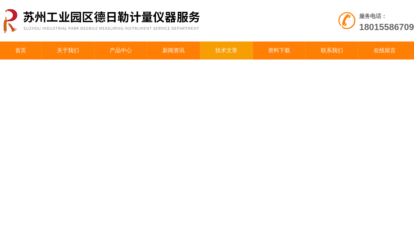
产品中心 (121, 50)
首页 (20, 50)
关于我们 (68, 50)
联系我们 (332, 50)
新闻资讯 (173, 50)
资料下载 (279, 50)
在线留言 (385, 50)
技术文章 (226, 50)
